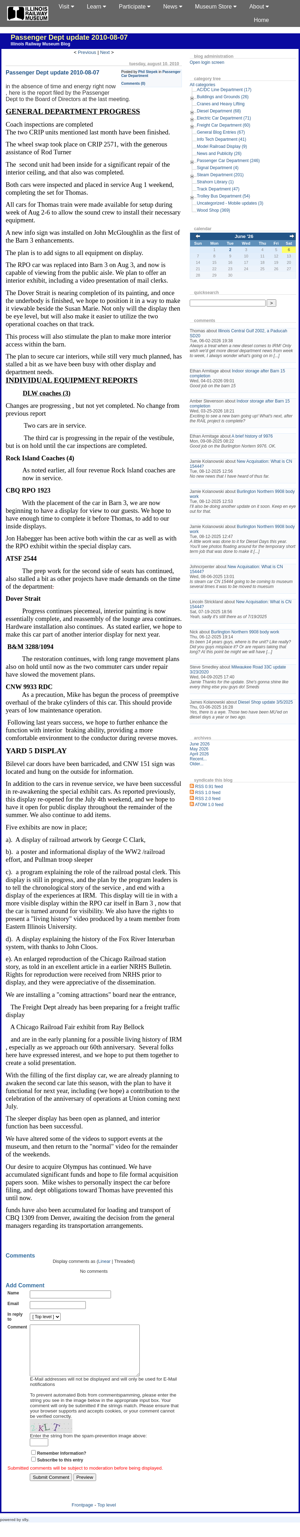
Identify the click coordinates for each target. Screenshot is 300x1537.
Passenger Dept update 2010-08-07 (69, 37)
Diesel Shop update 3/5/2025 (265, 702)
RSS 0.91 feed (209, 786)
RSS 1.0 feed (207, 792)
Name (13, 1293)
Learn (96, 7)
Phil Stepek (148, 72)
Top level (106, 1515)
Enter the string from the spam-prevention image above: (88, 1446)
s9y (25, 1530)
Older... (197, 763)
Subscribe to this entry (60, 1470)
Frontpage (82, 1515)
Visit (66, 7)
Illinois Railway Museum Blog (40, 43)
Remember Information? (61, 1463)
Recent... (198, 758)
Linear (104, 1261)
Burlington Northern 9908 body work (245, 631)
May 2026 (199, 749)
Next (105, 52)
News (172, 7)
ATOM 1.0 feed (209, 804)
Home (261, 20)
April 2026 (199, 753)
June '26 (244, 236)
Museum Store (216, 7)
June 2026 (200, 744)
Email (13, 1303)
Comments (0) (133, 83)
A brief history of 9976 (252, 436)
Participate (134, 7)
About (259, 7)
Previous (87, 52)
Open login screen (207, 62)
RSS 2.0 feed (207, 798)
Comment (17, 1327)
